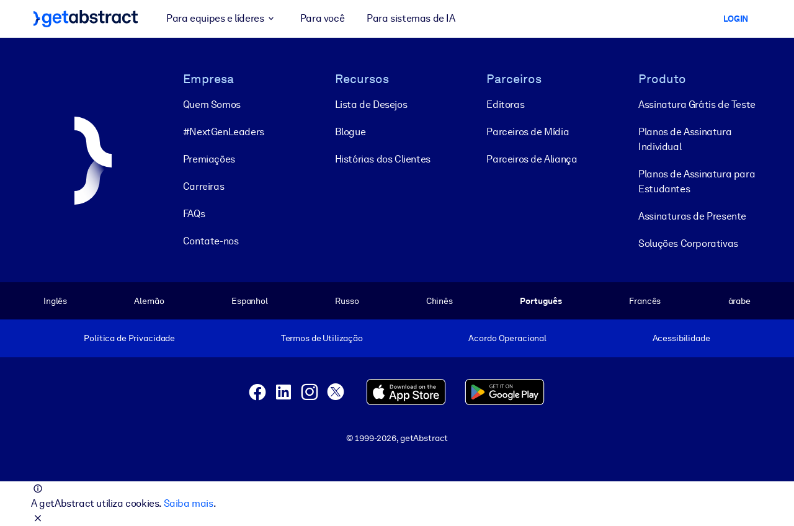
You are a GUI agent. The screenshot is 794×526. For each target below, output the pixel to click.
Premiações (209, 159)
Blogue (350, 132)
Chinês (439, 301)
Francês (645, 301)
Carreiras (203, 186)
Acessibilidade (681, 338)
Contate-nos (211, 241)
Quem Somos (212, 104)
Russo (347, 301)
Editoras (505, 104)
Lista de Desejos (371, 104)
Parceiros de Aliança (531, 159)
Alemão (149, 301)
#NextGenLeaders (223, 132)
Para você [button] (322, 18)
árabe (739, 301)
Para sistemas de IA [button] (411, 18)
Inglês (55, 301)
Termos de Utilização (322, 338)
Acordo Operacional (507, 338)
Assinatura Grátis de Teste (697, 104)
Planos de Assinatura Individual (684, 139)
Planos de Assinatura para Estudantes (696, 181)
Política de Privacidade (129, 338)
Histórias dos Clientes (382, 159)
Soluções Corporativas (688, 243)
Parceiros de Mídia (527, 132)
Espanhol (249, 301)
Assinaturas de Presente (692, 216)
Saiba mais (188, 503)
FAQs (194, 214)
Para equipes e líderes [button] (222, 18)
